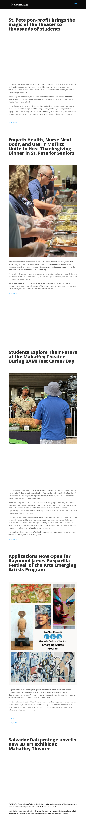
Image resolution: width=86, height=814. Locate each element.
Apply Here (13, 722)
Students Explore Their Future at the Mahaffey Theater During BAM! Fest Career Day (43, 356)
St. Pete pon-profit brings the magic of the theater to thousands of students (42, 24)
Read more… (13, 122)
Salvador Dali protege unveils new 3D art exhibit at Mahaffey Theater (42, 744)
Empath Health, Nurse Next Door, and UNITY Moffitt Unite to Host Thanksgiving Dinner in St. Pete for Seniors (41, 146)
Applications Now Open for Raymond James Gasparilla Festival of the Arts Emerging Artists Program (42, 563)
